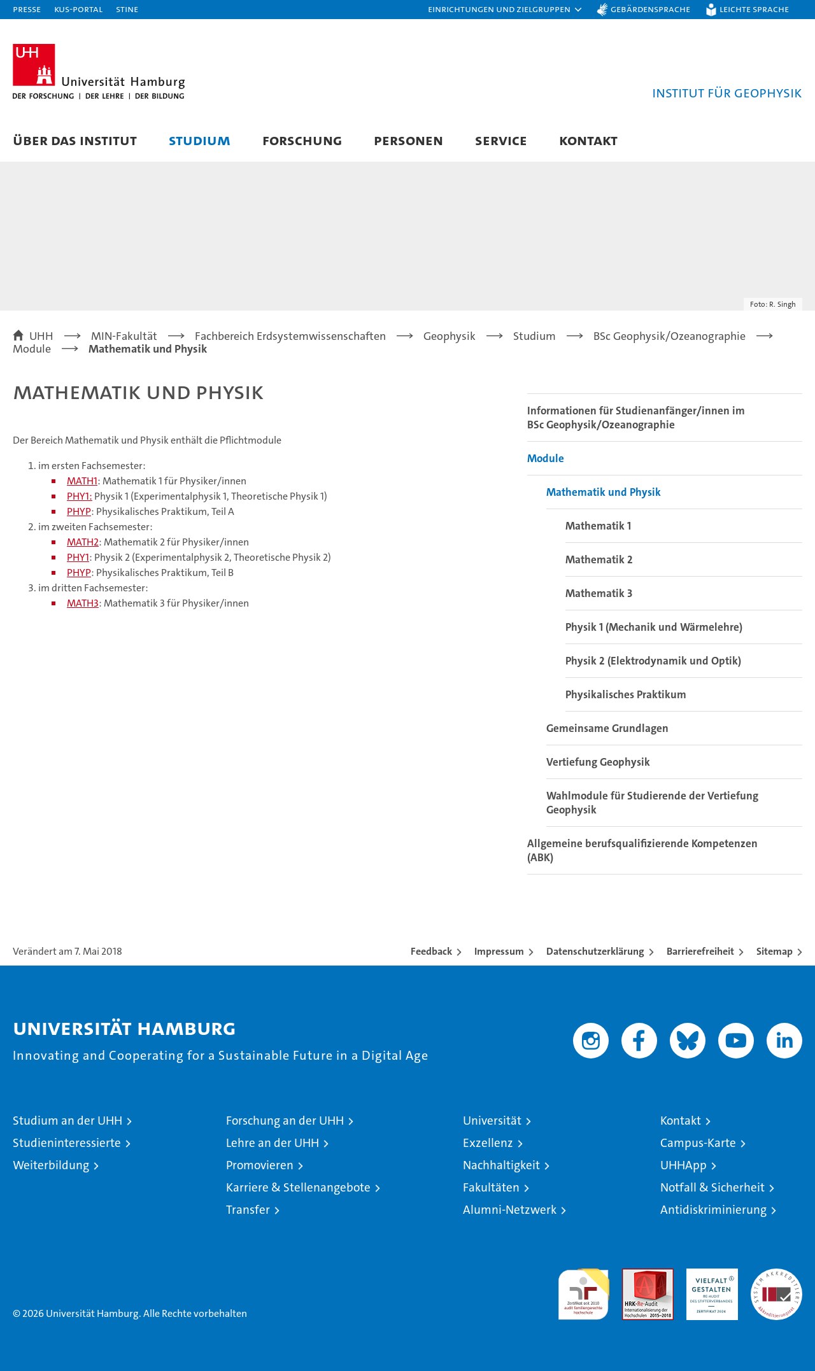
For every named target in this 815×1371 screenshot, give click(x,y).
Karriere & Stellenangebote (298, 1187)
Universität (492, 1120)
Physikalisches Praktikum (625, 694)
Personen (408, 139)
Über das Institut (75, 139)
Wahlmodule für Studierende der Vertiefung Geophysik (652, 803)
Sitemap (774, 951)
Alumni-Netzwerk (509, 1210)
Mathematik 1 (598, 526)
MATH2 (83, 542)
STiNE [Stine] (127, 8)
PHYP (79, 511)
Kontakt (588, 139)
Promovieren (260, 1165)
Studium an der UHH (67, 1120)
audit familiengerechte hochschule (583, 1289)
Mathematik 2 (599, 559)
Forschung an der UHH (285, 1120)
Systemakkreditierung (776, 1275)
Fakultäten (491, 1187)
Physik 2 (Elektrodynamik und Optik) (653, 661)
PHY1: (79, 496)
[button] (505, 9)
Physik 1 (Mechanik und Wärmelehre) (653, 627)
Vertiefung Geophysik (598, 762)
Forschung (302, 139)
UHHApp (683, 1165)
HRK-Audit (709, 1275)
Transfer (248, 1210)
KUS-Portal (78, 8)
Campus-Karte (698, 1143)
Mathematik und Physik (603, 492)
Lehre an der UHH (272, 1143)
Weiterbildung (51, 1165)
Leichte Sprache (754, 8)
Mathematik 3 (598, 593)
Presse (27, 8)
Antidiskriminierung (713, 1210)
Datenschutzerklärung (595, 951)
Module (545, 458)
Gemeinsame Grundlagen (607, 728)
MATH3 (83, 603)
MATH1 (82, 481)
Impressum (499, 951)
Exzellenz (488, 1143)
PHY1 (78, 557)
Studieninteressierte (67, 1143)
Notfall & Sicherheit (712, 1187)
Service (501, 139)
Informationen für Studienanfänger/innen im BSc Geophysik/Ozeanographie (636, 418)
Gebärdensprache (650, 8)
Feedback (431, 951)
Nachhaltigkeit (501, 1165)
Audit (634, 1275)
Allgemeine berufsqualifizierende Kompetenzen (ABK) (642, 850)
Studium (199, 139)
